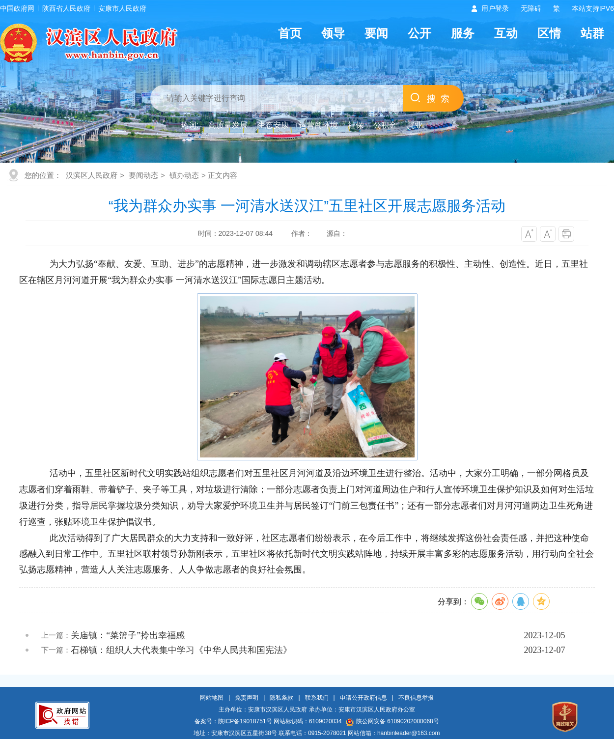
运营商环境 (318, 125)
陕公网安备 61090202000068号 (392, 721)
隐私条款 (281, 697)
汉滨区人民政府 (91, 175)
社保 (355, 125)
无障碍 (531, 8)
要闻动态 (143, 175)
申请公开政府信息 (363, 697)
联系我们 (317, 697)
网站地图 (211, 697)
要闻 (376, 33)
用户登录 (495, 8)
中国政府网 (17, 8)
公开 (419, 33)
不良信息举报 (416, 697)
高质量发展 (228, 125)
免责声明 (246, 697)
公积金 (385, 125)
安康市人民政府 (122, 8)
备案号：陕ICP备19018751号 (233, 721)
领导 (333, 33)
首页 (290, 33)
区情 (549, 33)
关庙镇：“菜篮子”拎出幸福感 (128, 635)
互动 (506, 33)
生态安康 (273, 125)
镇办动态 (184, 175)
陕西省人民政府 (66, 8)
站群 (592, 33)
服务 (462, 33)
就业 (414, 125)
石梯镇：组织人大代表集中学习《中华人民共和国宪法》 (181, 650)
